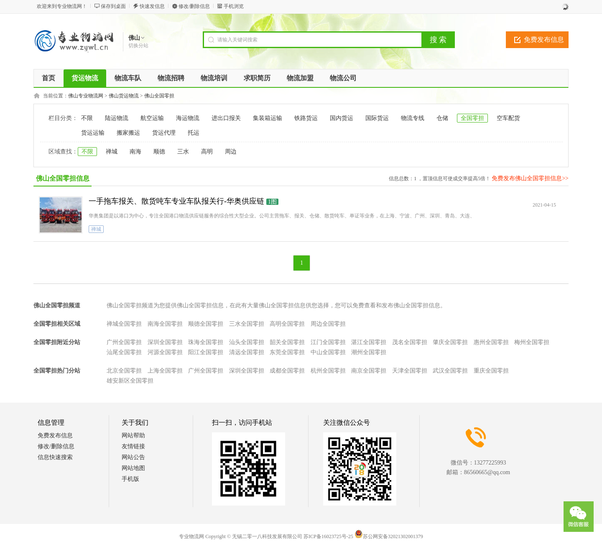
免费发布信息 (544, 39)
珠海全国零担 (205, 342)
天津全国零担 (409, 371)
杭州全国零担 (328, 371)
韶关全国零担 (287, 342)
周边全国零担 (328, 324)
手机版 (130, 479)
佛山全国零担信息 (62, 178)
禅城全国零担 (124, 324)
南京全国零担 (368, 371)
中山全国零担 (328, 352)
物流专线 (412, 118)
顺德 (159, 151)
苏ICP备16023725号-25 (328, 536)
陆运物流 (116, 118)
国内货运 (341, 118)
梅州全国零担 (531, 342)
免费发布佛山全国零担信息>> (530, 178)
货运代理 (164, 133)
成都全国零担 (287, 371)
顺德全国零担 (205, 324)
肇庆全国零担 (450, 342)
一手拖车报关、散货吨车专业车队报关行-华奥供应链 (176, 201)
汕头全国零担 (246, 342)
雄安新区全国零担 (130, 381)
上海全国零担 (165, 371)
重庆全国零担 (491, 371)
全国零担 (472, 118)
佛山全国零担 (159, 96)
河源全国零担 (165, 352)
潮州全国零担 (368, 352)
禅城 (111, 151)
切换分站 (138, 46)
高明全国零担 (287, 324)
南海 (135, 151)
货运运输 (93, 133)
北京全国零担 (124, 371)
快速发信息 (152, 6)
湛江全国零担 (368, 342)
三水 (183, 151)
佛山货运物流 (124, 96)
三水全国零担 (246, 324)
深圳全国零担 (165, 342)
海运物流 (187, 118)
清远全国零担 (246, 352)
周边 (231, 151)
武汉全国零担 (450, 371)
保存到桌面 (113, 6)
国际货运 (377, 118)
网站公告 (133, 457)
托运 (193, 133)
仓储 (442, 118)
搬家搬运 (128, 133)
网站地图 (133, 468)
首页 (48, 78)
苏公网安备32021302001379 (389, 536)
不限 (87, 118)
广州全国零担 (124, 342)
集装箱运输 (267, 118)
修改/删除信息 (194, 6)
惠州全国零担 (491, 342)
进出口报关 (226, 118)
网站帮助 (133, 435)
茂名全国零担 (409, 342)
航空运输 (152, 118)
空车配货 (508, 118)
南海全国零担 (165, 324)
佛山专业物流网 (85, 96)
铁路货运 (306, 118)
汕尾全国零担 (124, 352)
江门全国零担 (328, 342)
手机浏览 (234, 6)
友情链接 (133, 446)
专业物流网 (191, 536)
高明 (207, 151)
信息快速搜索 (55, 457)
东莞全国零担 (287, 352)
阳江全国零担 (205, 352)
